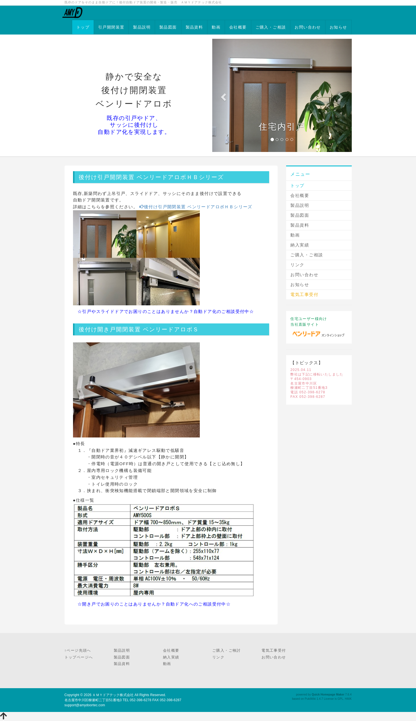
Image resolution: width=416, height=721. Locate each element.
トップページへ (79, 657)
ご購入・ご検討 (226, 650)
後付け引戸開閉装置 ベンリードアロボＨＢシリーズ (195, 206)
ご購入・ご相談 (271, 27)
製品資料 (194, 27)
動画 (216, 27)
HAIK (348, 698)
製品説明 (142, 27)
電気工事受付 (273, 650)
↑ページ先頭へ (78, 650)
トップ (82, 27)
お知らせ (338, 27)
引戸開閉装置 (111, 27)
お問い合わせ (308, 27)
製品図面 (168, 27)
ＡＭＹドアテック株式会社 (112, 695)
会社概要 (238, 27)
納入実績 (299, 245)
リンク (297, 264)
